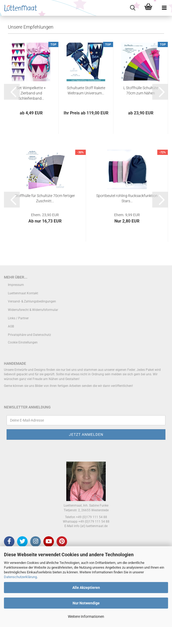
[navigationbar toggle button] (164, 8)
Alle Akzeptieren (86, 587)
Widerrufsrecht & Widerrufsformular (33, 369)
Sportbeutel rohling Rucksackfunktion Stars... (127, 257)
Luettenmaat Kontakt (23, 352)
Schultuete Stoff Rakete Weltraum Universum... (86, 149)
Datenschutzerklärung (20, 577)
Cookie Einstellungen (23, 401)
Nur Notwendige (86, 603)
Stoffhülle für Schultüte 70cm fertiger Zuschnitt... (45, 257)
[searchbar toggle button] (132, 8)
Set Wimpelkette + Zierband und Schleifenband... (31, 151)
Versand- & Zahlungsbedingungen (32, 360)
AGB (11, 385)
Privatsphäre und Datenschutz (29, 393)
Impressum (16, 344)
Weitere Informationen (86, 616)
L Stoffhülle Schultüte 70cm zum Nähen (140, 149)
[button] (12, 150)
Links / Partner (18, 377)
